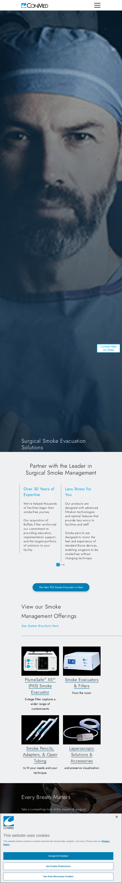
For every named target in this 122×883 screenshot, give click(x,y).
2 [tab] (64, 564)
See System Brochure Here (39, 626)
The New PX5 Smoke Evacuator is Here (61, 587)
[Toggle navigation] (97, 5)
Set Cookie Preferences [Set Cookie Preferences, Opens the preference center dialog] (58, 866)
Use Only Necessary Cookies (58, 876)
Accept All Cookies (58, 856)
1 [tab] (58, 564)
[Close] (116, 817)
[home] (34, 5)
